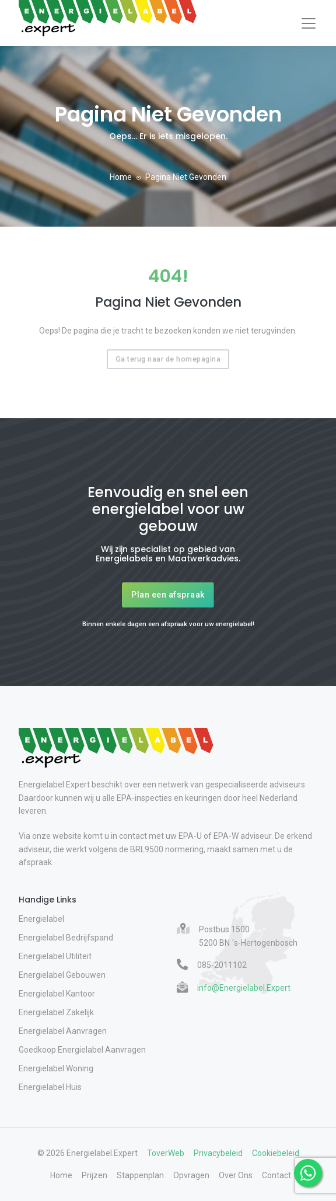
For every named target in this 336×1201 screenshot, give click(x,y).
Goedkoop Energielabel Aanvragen (82, 1049)
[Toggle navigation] (308, 23)
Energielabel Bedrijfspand (66, 937)
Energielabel (41, 919)
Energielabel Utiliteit (55, 956)
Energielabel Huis (50, 1087)
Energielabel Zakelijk (56, 1012)
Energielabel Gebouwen (62, 975)
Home (121, 177)
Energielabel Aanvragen (63, 1031)
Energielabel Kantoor (57, 993)
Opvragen (191, 1175)
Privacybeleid (218, 1153)
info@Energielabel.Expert (243, 987)
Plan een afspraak (168, 594)
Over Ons (236, 1175)
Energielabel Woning (56, 1068)
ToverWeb (165, 1153)
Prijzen (94, 1175)
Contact (276, 1175)
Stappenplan (140, 1175)
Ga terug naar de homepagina (168, 359)
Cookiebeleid (275, 1153)
